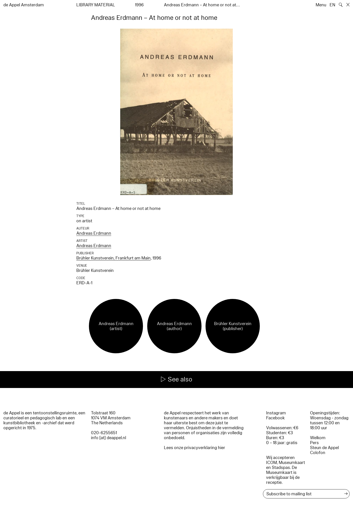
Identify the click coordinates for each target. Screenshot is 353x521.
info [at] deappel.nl (108, 438)
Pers (314, 443)
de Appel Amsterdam (23, 5)
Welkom (318, 438)
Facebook (275, 418)
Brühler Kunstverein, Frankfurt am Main (113, 258)
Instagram (276, 413)
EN (332, 5)
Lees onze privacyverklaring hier (194, 448)
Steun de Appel (324, 448)
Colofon (317, 453)
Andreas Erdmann (93, 233)
